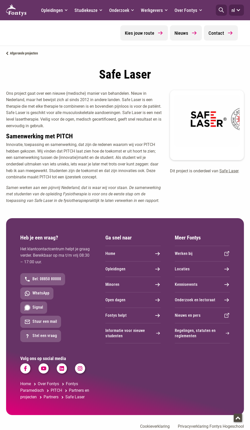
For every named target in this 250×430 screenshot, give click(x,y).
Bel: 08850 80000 (42, 279)
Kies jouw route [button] (144, 33)
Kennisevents (202, 285)
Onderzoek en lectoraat (202, 300)
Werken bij (202, 254)
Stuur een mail (40, 322)
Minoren (133, 285)
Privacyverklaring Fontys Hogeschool (211, 426)
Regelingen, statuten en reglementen (202, 333)
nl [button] (236, 10)
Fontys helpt (133, 315)
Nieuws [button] (186, 33)
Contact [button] (220, 33)
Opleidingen (133, 269)
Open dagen (133, 300)
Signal (33, 308)
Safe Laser (228, 171)
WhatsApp (36, 293)
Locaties (202, 269)
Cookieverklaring (155, 426)
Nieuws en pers (202, 315)
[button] (221, 10)
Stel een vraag (40, 336)
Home (133, 254)
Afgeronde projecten (24, 53)
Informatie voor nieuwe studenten (133, 333)
